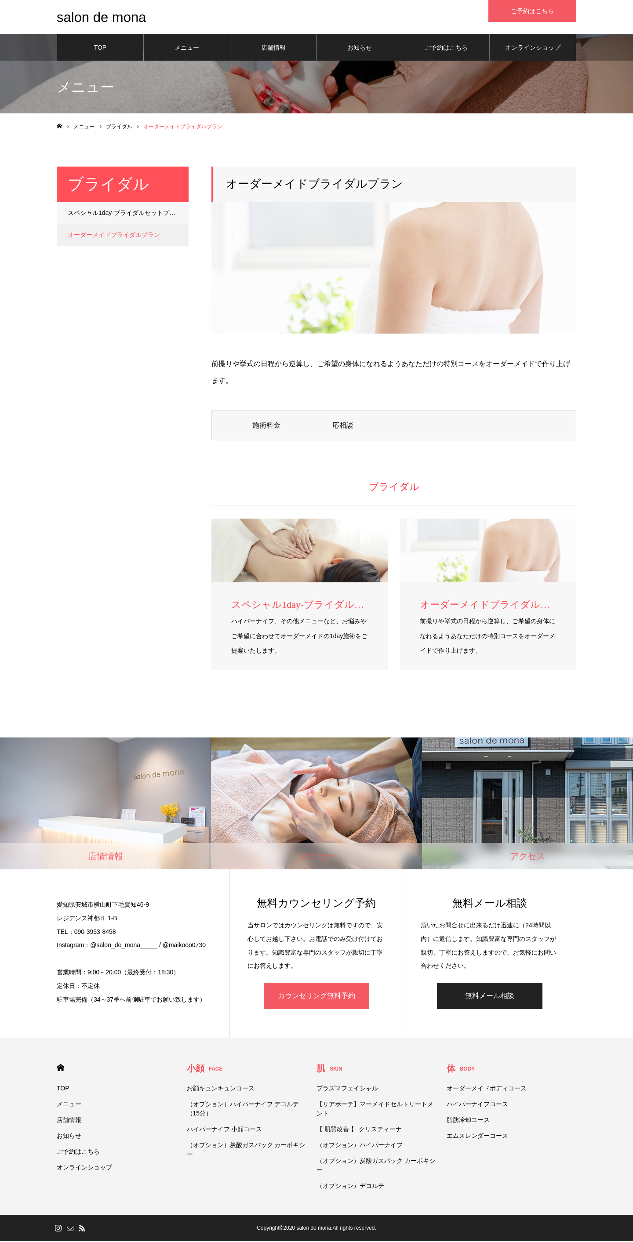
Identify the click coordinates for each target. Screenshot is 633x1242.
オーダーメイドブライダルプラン (114, 235)
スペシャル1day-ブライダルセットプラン (125, 213)
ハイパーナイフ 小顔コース (224, 1129)
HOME (60, 1068)
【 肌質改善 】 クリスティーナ (359, 1129)
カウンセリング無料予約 (316, 996)
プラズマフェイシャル (347, 1089)
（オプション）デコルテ (350, 1186)
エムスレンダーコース (477, 1136)
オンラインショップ (532, 48)
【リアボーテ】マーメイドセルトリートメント (374, 1109)
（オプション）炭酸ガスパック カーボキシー (246, 1150)
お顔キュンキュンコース (221, 1089)
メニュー (187, 48)
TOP (100, 48)
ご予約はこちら (446, 48)
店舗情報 (273, 48)
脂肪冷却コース (468, 1120)
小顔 (205, 1069)
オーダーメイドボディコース (487, 1089)
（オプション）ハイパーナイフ (359, 1145)
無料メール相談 (489, 996)
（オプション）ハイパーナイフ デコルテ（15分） (243, 1109)
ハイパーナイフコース (477, 1104)
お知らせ (359, 48)
